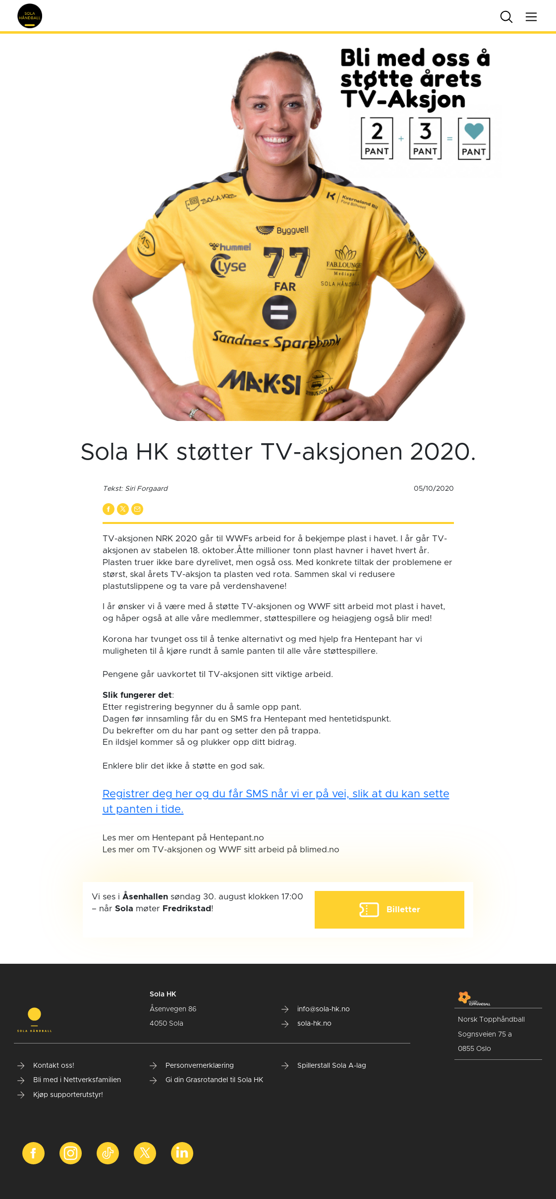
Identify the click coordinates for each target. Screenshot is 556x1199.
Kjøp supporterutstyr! (60, 1095)
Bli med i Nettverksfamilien (69, 1080)
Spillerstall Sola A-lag (323, 1065)
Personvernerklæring (192, 1065)
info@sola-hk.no (315, 1009)
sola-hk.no (306, 1023)
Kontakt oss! (45, 1065)
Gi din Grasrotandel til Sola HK (206, 1080)
